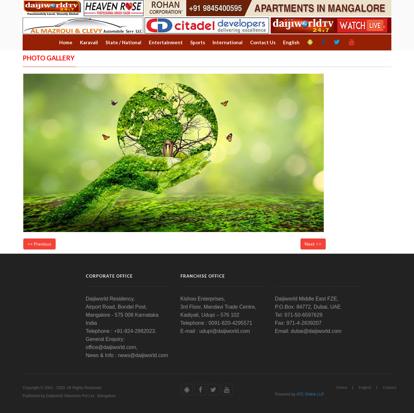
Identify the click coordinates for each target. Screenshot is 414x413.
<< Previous (39, 244)
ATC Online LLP (310, 394)
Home (341, 387)
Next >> (313, 244)
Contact (389, 387)
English (365, 387)
